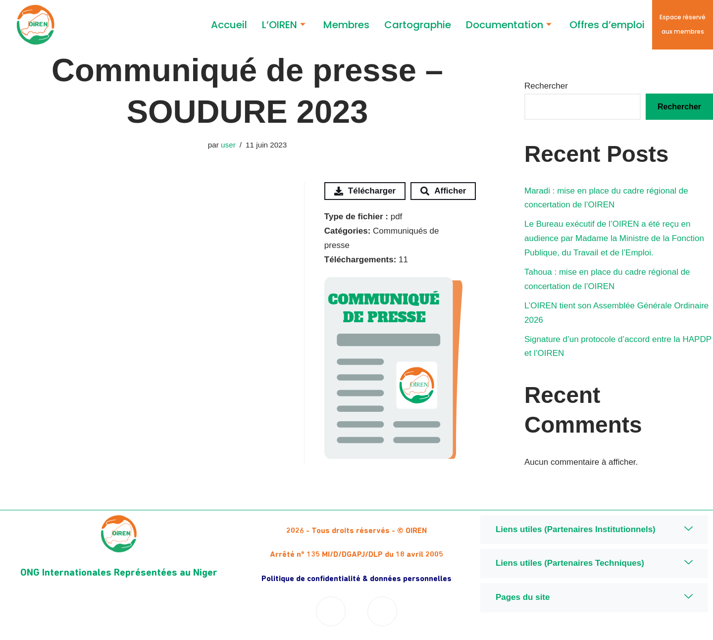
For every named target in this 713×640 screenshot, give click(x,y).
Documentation (509, 25)
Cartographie (417, 25)
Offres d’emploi (607, 25)
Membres (346, 25)
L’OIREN (284, 25)
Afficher (443, 191)
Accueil (229, 25)
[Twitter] (382, 611)
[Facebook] (331, 611)
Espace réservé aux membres (683, 24)
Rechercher (546, 86)
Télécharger (365, 191)
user (228, 145)
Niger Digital (594, 628)
